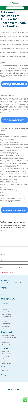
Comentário (4, 230)
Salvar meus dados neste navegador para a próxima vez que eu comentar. (12, 268)
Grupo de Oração (6, 353)
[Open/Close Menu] (26, 7)
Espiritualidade (5, 356)
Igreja (3, 361)
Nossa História (5, 309)
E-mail (2, 254)
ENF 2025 (4, 328)
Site (1, 260)
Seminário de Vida (6, 342)
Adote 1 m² (4, 378)
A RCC (3, 307)
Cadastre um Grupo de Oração (9, 337)
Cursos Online (5, 326)
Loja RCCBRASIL (6, 323)
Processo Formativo (7, 340)
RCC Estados (5, 321)
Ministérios (4, 319)
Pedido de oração (6, 344)
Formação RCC (5, 351)
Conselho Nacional (6, 316)
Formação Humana (6, 363)
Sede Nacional (5, 311)
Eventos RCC (5, 370)
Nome (2, 249)
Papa (3, 358)
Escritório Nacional (6, 314)
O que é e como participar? (8, 335)
